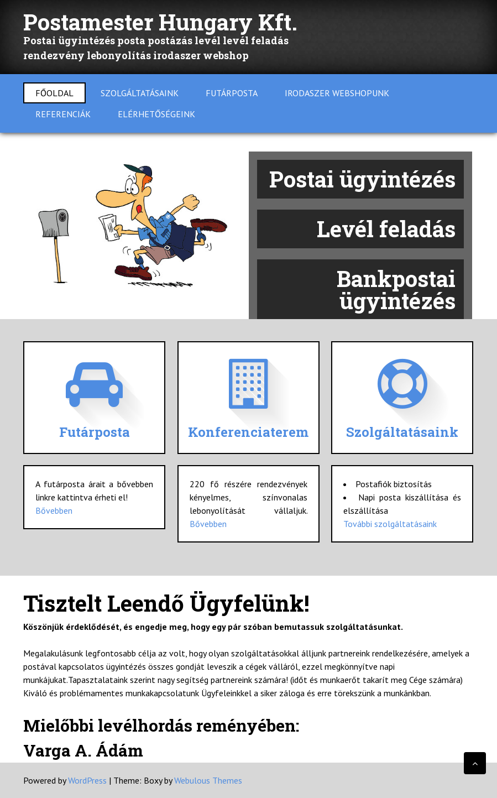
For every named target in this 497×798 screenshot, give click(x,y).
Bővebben (53, 510)
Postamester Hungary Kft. (160, 21)
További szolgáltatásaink (390, 523)
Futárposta (232, 92)
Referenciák (63, 113)
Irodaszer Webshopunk (337, 92)
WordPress (87, 780)
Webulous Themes (208, 780)
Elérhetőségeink (156, 113)
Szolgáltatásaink (140, 92)
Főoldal (54, 92)
